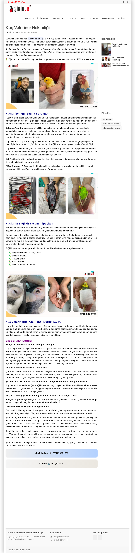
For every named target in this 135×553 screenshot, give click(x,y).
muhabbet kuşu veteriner (111, 124)
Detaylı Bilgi (34, 253)
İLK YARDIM (93, 18)
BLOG (82, 18)
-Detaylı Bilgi (87, 144)
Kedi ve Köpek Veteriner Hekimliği (120, 65)
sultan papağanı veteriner (111, 128)
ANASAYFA (29, 18)
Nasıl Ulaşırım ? (108, 18)
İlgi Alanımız (14, 32)
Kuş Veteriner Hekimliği (118, 59)
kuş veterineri (107, 119)
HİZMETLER (71, 18)
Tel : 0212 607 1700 (16, 2)
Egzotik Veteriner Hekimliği (119, 45)
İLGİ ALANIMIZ (43, 18)
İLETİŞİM (121, 18)
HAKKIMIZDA (58, 18)
